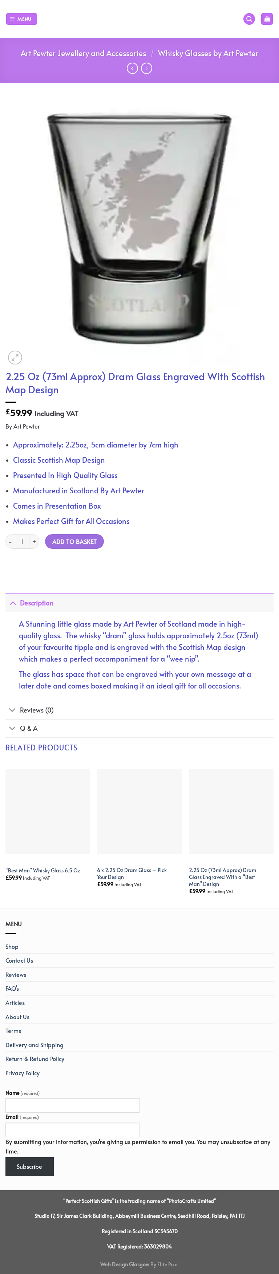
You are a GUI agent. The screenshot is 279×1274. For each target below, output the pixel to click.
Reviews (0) (29, 711)
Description (29, 603)
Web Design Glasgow (124, 1264)
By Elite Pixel (164, 1264)
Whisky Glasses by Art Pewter (208, 53)
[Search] (249, 19)
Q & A (21, 729)
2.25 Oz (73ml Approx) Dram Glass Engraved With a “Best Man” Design (222, 877)
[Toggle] (12, 603)
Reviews (15, 974)
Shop (12, 946)
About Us (17, 1017)
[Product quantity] (22, 541)
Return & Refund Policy (34, 1058)
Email (22, 1116)
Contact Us (19, 960)
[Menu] (21, 19)
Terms (13, 1030)
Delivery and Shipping (34, 1045)
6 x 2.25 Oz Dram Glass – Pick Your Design (132, 873)
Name (22, 1092)
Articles (15, 1002)
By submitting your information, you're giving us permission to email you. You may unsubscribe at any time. (137, 1146)
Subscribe (29, 1166)
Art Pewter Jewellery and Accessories (83, 53)
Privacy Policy (22, 1073)
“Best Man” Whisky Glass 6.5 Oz (42, 870)
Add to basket (74, 541)
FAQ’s (12, 988)
